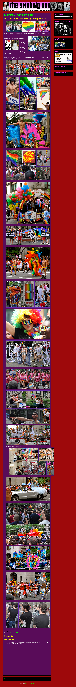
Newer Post (7, 678)
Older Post (47, 678)
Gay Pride (14, 632)
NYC (17, 632)
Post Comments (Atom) (30, 683)
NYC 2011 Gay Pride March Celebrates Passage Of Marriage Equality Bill (25, 19)
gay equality (9, 632)
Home (27, 678)
